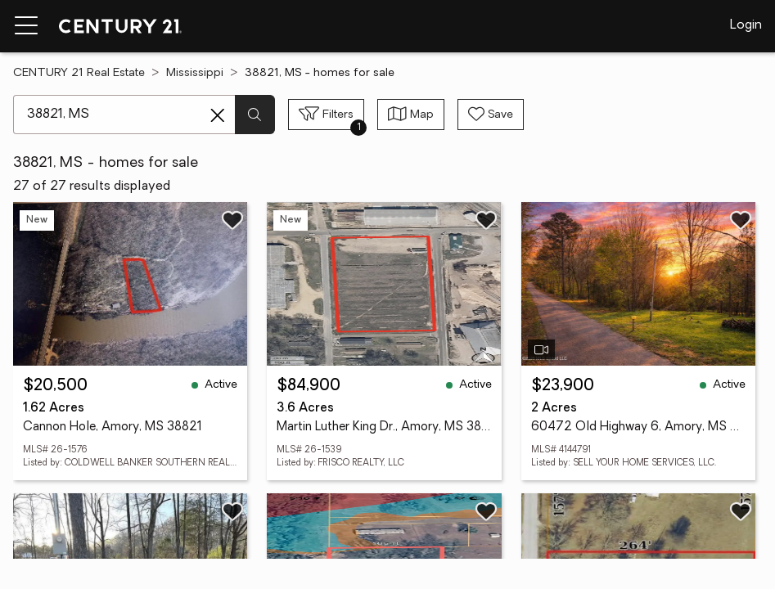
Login (746, 25)
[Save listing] (232, 220)
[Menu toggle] (26, 26)
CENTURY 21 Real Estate (79, 73)
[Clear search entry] (217, 115)
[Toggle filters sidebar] (326, 114)
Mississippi (194, 73)
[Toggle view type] (410, 114)
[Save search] (490, 114)
